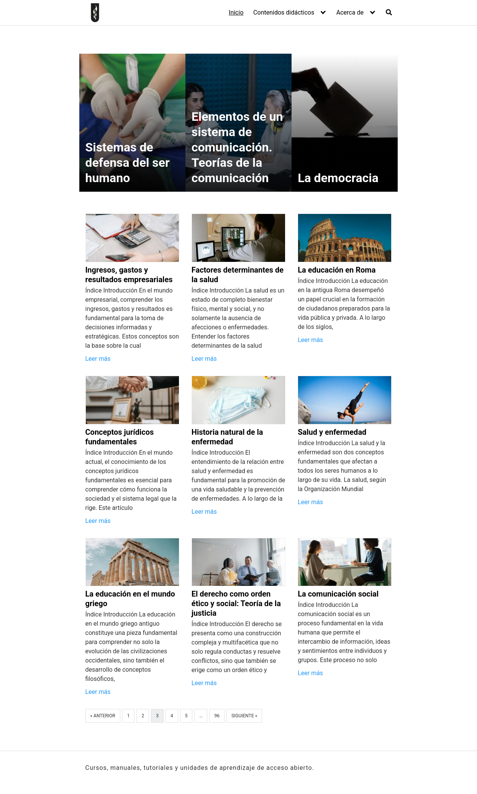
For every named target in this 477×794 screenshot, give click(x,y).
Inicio (236, 12)
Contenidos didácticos (283, 12)
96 (217, 715)
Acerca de (350, 12)
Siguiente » (244, 715)
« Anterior (102, 715)
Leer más (98, 358)
